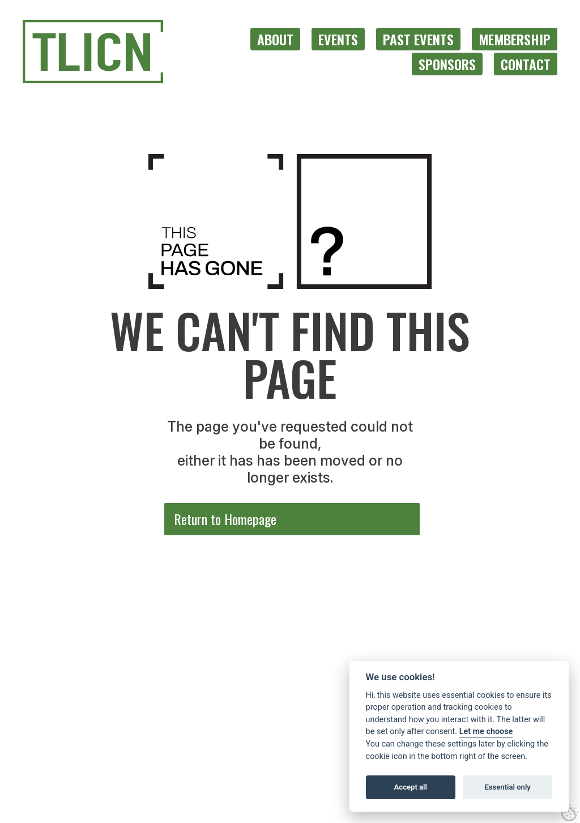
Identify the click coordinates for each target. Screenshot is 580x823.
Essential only (507, 787)
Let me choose (486, 731)
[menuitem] (275, 39)
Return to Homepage (225, 519)
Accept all (410, 787)
